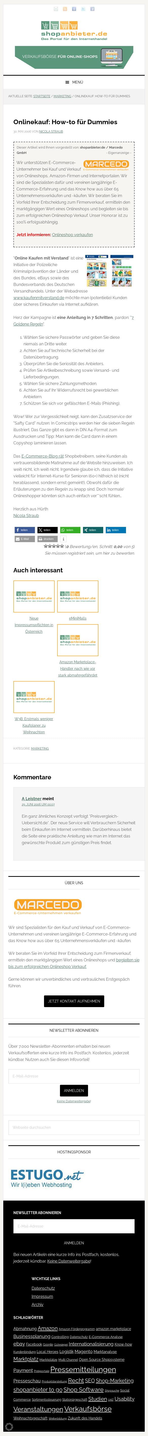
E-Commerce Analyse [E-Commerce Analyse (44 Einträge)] (106, 1337)
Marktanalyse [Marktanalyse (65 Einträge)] (105, 1351)
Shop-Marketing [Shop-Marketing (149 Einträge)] (115, 1381)
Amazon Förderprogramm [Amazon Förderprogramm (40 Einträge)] (77, 1329)
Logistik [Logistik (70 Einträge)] (66, 1351)
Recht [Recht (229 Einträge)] (76, 1380)
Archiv (38, 1304)
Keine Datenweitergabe (73, 1101)
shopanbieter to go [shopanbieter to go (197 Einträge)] (37, 1389)
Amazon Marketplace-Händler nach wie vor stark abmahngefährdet (77, 650)
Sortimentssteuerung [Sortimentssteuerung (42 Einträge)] (46, 1399)
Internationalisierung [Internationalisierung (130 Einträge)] (91, 1344)
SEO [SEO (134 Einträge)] (90, 1381)
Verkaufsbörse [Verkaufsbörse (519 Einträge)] (88, 1409)
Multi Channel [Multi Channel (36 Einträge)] (68, 1360)
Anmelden (74, 1091)
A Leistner (31, 798)
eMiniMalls (77, 600)
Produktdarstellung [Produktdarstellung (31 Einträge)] (54, 1381)
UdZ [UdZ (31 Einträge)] (111, 1399)
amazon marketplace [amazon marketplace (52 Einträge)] (113, 1329)
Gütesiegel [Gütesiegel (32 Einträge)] (61, 1344)
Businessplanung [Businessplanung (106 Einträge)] (31, 1336)
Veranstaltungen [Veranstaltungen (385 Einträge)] (38, 1409)
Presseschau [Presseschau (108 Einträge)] (27, 1380)
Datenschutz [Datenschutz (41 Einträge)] (79, 1337)
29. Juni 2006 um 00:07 (38, 804)
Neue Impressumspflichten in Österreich (34, 607)
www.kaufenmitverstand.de (38, 297)
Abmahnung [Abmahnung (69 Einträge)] (25, 1328)
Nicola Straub (26, 515)
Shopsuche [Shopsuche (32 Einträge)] (112, 1390)
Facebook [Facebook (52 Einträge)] (34, 1344)
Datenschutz (43, 1288)
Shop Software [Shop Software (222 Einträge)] (84, 1389)
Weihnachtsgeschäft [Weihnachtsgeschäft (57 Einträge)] (30, 1418)
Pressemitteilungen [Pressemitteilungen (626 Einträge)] (83, 1369)
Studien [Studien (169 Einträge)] (97, 1399)
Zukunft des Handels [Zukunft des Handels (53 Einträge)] (85, 1418)
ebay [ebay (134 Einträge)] (19, 1344)
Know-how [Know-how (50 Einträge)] (123, 1344)
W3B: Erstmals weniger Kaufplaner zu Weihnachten (34, 707)
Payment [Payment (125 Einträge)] (23, 1370)
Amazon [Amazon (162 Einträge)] (48, 1328)
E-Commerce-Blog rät (43, 456)
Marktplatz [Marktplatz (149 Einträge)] (25, 1359)
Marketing (40, 748)
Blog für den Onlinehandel (74, 30)
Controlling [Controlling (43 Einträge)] (60, 1337)
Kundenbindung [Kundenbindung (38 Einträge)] (24, 1352)
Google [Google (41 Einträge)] (48, 1344)
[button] (25, 530)
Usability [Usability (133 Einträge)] (125, 1399)
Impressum (42, 1296)
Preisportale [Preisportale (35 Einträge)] (41, 1371)
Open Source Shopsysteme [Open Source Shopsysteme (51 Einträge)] (101, 1360)
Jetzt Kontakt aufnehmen (74, 1001)
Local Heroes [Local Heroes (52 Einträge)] (47, 1352)
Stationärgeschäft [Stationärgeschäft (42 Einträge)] (74, 1399)
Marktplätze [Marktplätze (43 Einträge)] (48, 1360)
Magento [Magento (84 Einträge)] (84, 1351)
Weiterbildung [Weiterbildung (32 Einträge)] (58, 1418)
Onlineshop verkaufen (72, 234)
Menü (77, 82)
